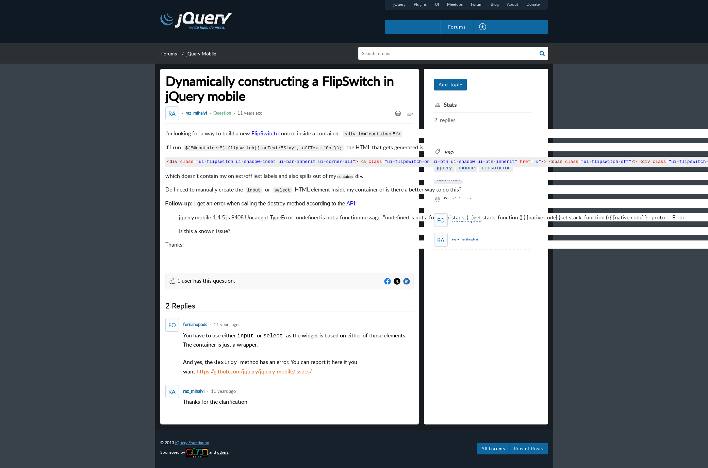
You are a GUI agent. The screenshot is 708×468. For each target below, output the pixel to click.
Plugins (420, 4)
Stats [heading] (450, 104)
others (222, 452)
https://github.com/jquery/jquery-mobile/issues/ (254, 371)
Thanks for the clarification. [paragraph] (216, 401)
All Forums (493, 449)
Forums (169, 53)
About (512, 4)
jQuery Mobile (201, 53)
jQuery (399, 4)
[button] (483, 27)
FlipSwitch (264, 133)
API (350, 203)
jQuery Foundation (192, 443)
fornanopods (195, 324)
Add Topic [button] (450, 84)
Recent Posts (529, 449)
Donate (533, 4)
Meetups (455, 4)
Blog (495, 4)
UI (437, 4)
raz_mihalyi (196, 113)
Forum (476, 4)
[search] (453, 53)
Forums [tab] (457, 26)
